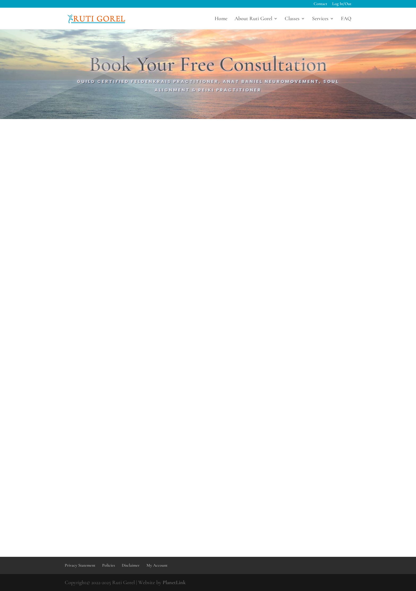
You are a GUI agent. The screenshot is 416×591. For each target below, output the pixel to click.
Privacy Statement (80, 565)
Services (320, 19)
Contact (320, 4)
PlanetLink (174, 582)
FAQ (346, 19)
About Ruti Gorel (253, 19)
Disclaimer (131, 565)
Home (221, 19)
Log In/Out (341, 4)
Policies (108, 565)
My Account (156, 565)
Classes (292, 19)
